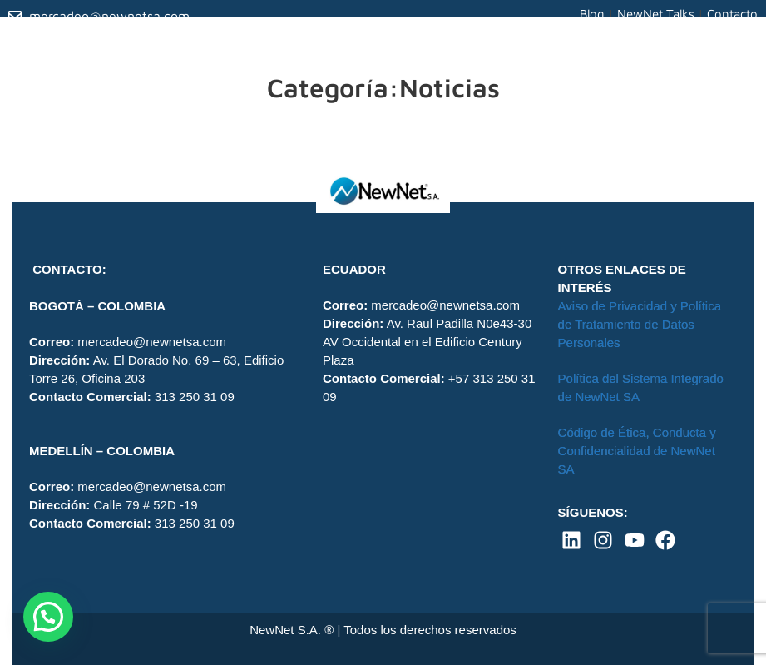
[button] (48, 617)
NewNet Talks (655, 14)
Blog (592, 14)
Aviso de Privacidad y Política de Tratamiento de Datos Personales (640, 324)
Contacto (732, 14)
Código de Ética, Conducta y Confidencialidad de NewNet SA (637, 450)
